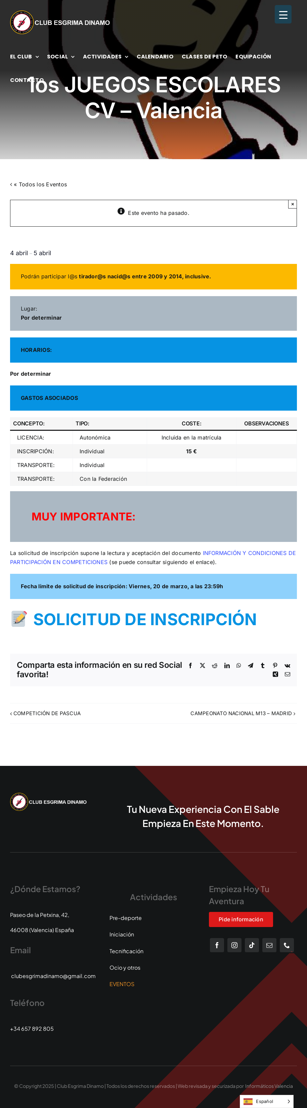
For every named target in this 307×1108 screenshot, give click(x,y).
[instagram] (234, 945)
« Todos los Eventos (39, 184)
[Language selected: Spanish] (267, 1101)
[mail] (269, 945)
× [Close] (292, 204)
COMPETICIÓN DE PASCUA (47, 713)
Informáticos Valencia (269, 1086)
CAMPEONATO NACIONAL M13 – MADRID (241, 713)
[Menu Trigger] (283, 14)
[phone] (287, 945)
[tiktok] (252, 945)
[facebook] (217, 945)
